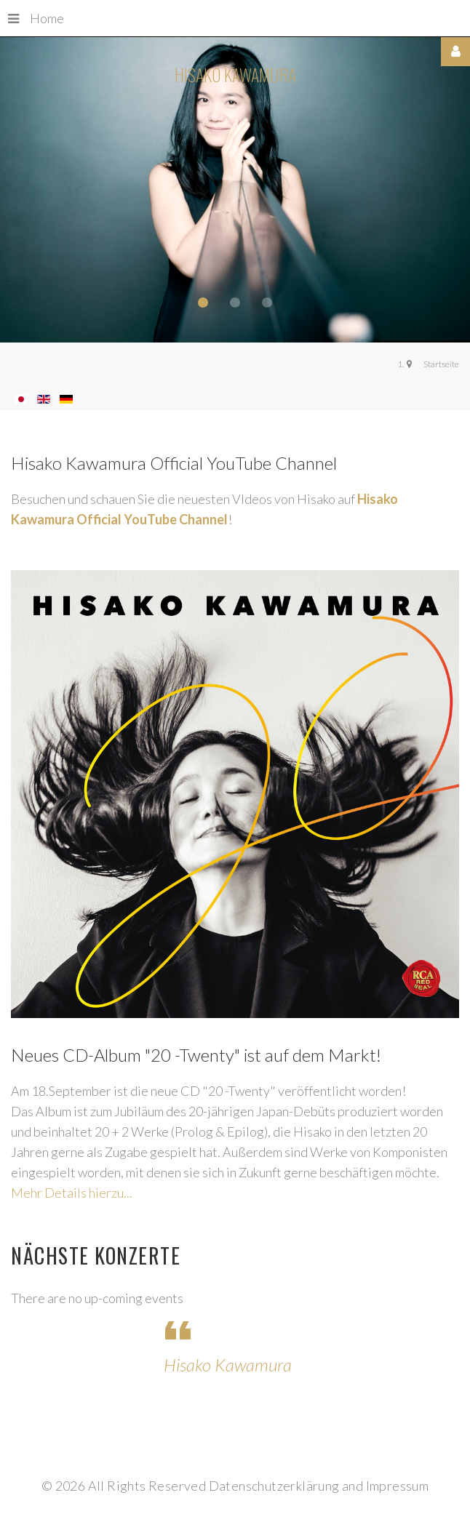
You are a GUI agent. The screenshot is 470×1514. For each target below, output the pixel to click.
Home (36, 18)
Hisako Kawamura (228, 1364)
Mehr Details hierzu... (71, 1193)
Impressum (397, 1486)
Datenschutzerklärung (274, 1486)
